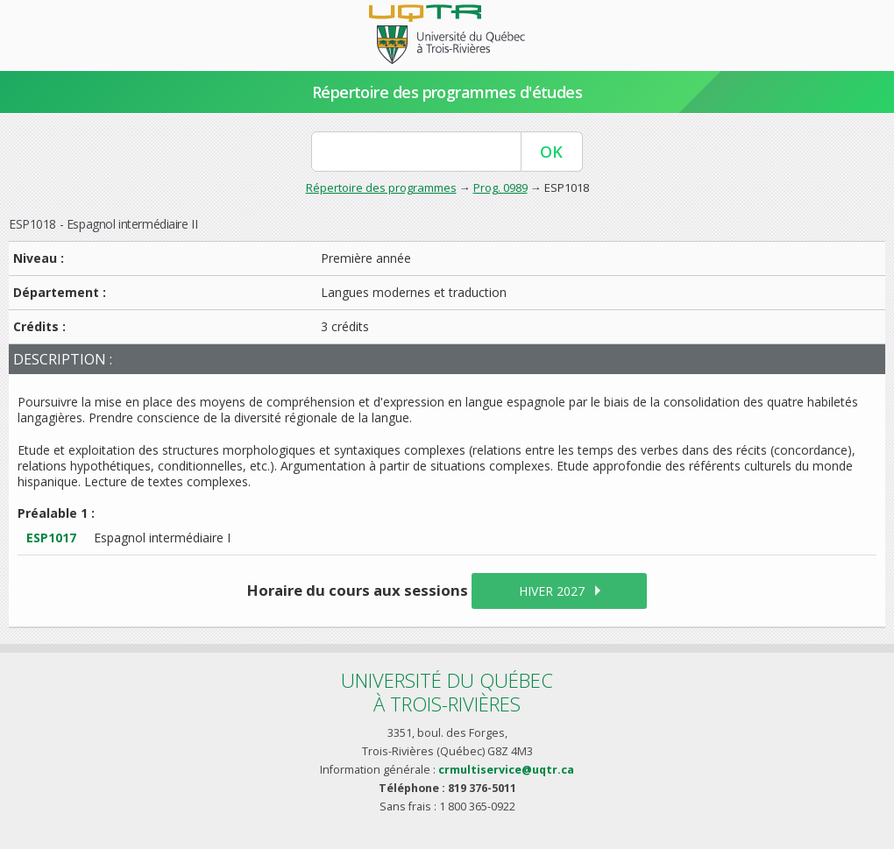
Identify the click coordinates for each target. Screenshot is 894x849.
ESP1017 (51, 537)
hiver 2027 (552, 591)
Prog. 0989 (500, 187)
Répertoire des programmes (381, 187)
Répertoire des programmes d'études (447, 92)
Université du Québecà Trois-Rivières (447, 692)
